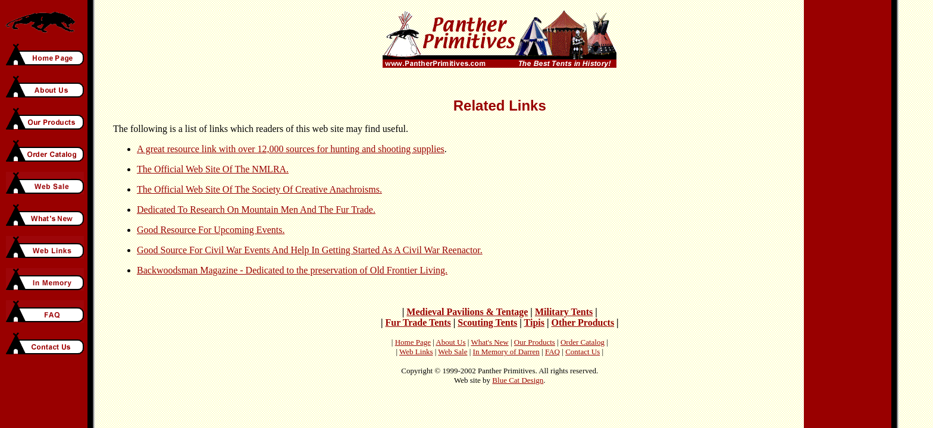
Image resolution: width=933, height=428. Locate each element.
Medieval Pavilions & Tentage (467, 312)
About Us (450, 342)
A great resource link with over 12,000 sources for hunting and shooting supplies (290, 149)
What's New (489, 342)
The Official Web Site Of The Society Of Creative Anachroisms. (259, 189)
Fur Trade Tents (417, 322)
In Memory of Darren (506, 351)
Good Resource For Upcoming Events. (210, 230)
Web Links (416, 351)
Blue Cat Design (517, 380)
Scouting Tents (487, 322)
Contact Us (582, 351)
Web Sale (452, 351)
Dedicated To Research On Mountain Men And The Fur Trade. (256, 209)
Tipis (534, 322)
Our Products (534, 342)
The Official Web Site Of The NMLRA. (213, 169)
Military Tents (564, 312)
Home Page (413, 342)
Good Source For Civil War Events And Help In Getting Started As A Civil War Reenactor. (310, 250)
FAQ (552, 351)
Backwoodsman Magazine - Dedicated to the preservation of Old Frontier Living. (292, 270)
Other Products (582, 322)
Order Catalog (583, 342)
